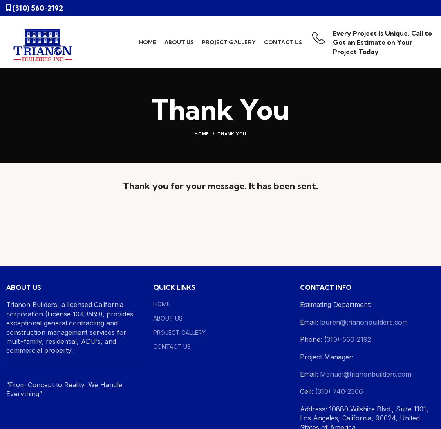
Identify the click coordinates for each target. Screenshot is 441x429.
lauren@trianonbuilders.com (364, 322)
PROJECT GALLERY (179, 332)
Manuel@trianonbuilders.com (364, 374)
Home (202, 134)
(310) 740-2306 (339, 391)
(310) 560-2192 (37, 8)
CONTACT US (172, 346)
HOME (161, 303)
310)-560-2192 (349, 339)
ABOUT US (168, 318)
